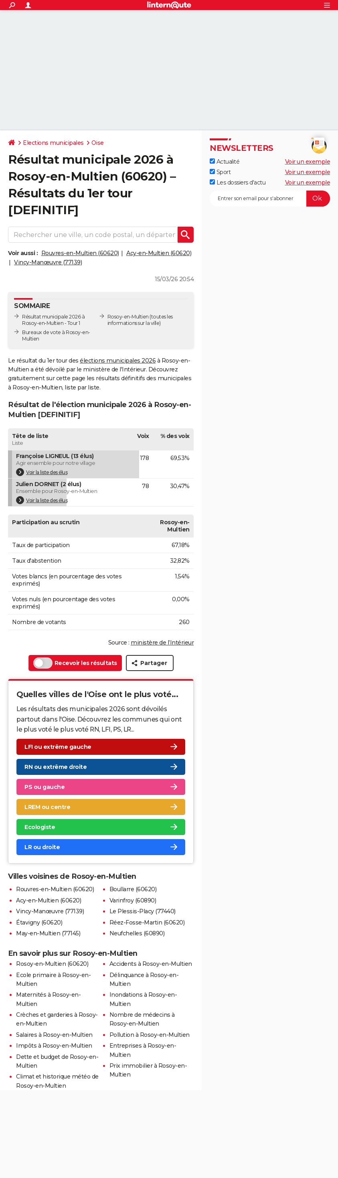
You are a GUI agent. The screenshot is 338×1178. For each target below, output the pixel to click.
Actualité (224, 161)
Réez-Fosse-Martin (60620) (147, 922)
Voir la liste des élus (41, 472)
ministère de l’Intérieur (162, 642)
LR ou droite (42, 847)
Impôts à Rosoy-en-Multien (54, 1045)
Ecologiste (39, 827)
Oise (97, 142)
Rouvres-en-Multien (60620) (80, 253)
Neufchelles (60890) (137, 933)
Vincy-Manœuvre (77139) (48, 262)
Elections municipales (53, 142)
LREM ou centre (47, 807)
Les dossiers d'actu (237, 182)
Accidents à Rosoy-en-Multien (150, 963)
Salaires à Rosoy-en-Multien (54, 1034)
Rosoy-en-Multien (128, 317)
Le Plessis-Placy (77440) (142, 911)
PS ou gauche (44, 787)
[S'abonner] (270, 199)
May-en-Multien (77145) (48, 933)
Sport (220, 172)
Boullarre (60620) (133, 889)
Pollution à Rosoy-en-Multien (149, 1034)
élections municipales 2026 (118, 360)
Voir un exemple (307, 161)
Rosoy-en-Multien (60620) (52, 963)
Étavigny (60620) (39, 922)
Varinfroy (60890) (132, 900)
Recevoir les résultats (75, 663)
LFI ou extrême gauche (57, 746)
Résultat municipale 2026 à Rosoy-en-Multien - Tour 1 (53, 320)
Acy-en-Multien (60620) (158, 253)
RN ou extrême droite (55, 766)
